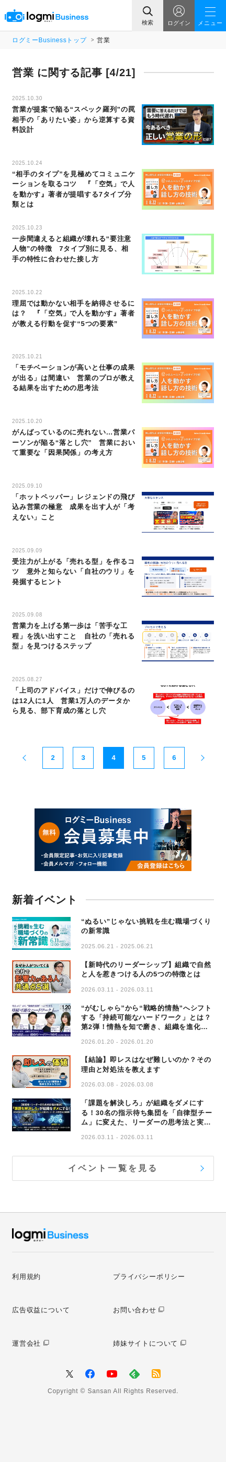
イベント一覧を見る (113, 1168)
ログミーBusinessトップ (49, 40)
